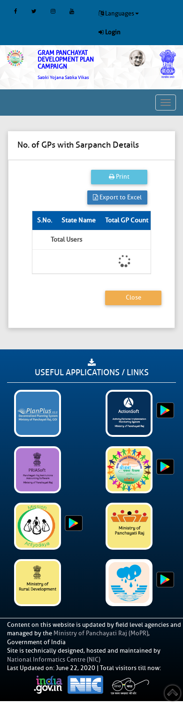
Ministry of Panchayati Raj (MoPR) (100, 633)
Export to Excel (117, 197)
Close (133, 297)
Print (119, 177)
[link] (76, 65)
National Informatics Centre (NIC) (53, 660)
